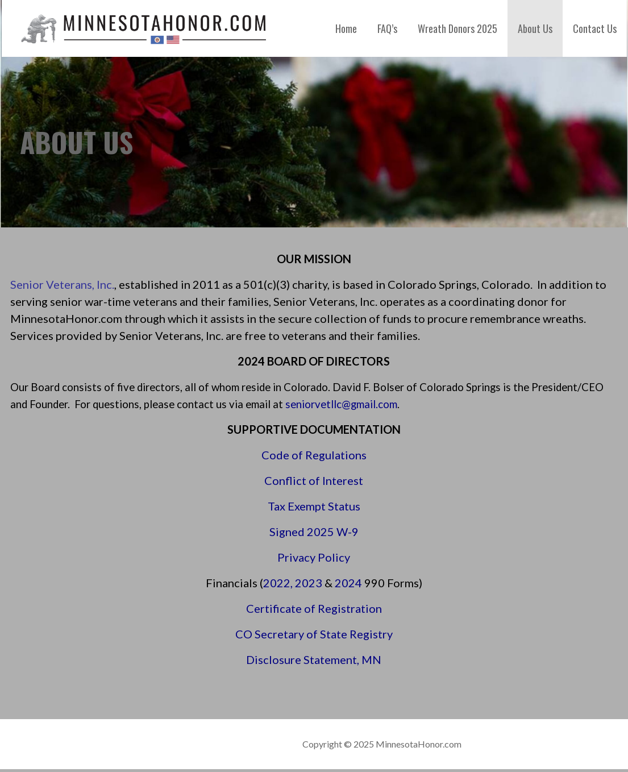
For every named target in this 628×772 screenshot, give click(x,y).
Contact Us (595, 28)
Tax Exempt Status (314, 506)
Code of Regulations (314, 455)
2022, (279, 583)
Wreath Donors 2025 (457, 28)
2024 (348, 583)
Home (346, 28)
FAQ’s (387, 28)
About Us (535, 28)
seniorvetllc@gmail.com (341, 404)
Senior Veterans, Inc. (62, 284)
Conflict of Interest (313, 480)
